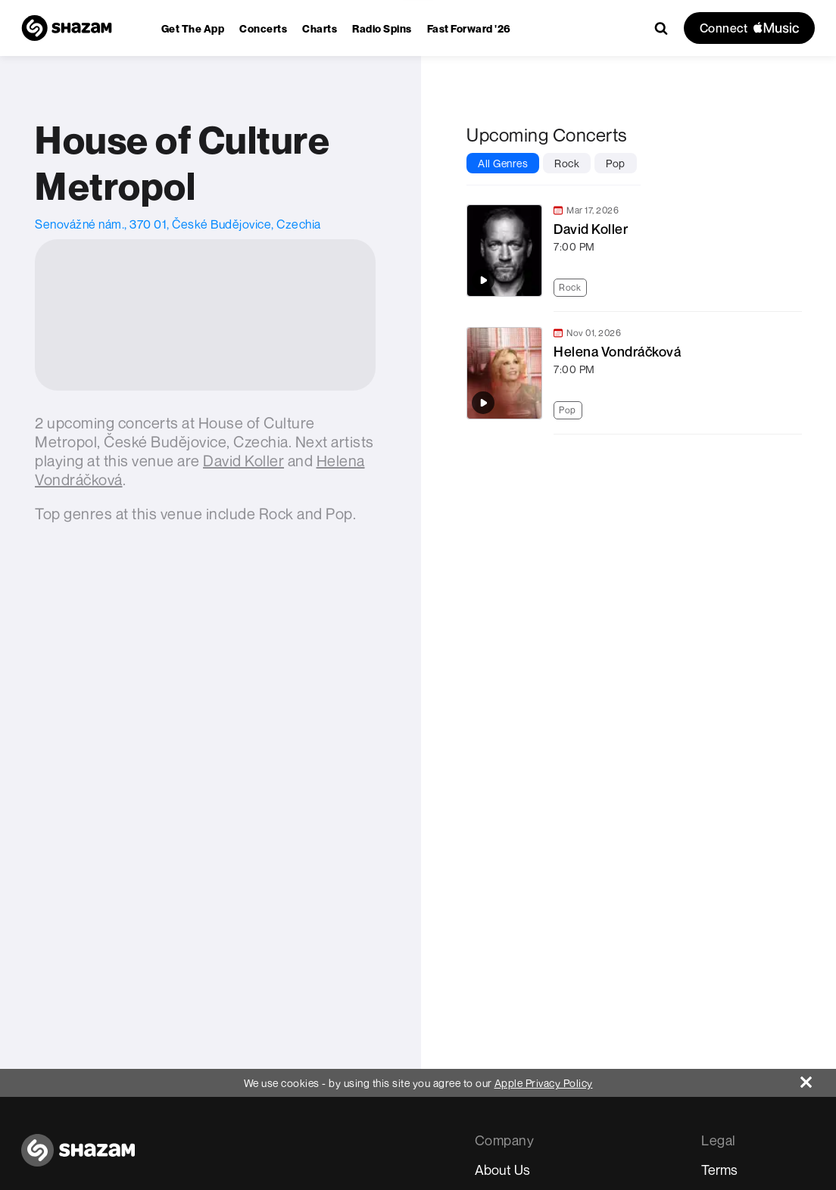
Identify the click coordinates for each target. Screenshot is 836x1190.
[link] (632, 250)
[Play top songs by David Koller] (483, 280)
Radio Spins (382, 28)
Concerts (263, 28)
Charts (319, 28)
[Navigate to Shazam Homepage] (66, 28)
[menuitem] (193, 28)
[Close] (818, 1078)
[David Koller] (243, 460)
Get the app (193, 28)
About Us (502, 1169)
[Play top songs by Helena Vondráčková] (483, 402)
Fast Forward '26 (469, 28)
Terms (719, 1169)
